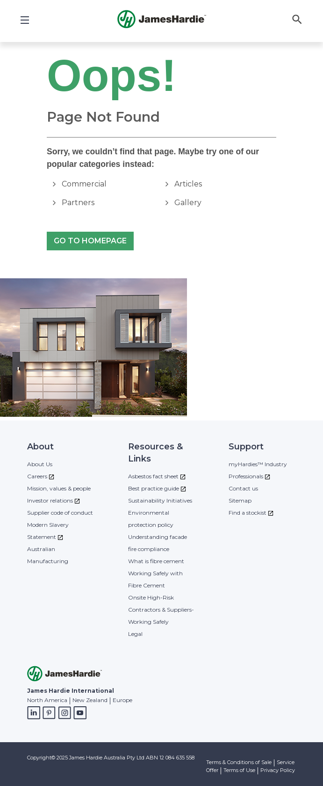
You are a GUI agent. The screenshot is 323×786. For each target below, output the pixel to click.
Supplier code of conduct (60, 512)
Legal (135, 633)
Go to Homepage (90, 241)
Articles (188, 183)
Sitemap (240, 500)
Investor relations (50, 500)
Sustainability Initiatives (160, 500)
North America (47, 699)
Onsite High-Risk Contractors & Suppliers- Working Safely (161, 609)
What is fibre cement (156, 561)
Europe (122, 699)
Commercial (84, 183)
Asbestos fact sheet (153, 476)
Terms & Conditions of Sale (239, 762)
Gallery (187, 202)
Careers (37, 476)
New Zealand (90, 699)
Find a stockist (247, 512)
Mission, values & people (59, 488)
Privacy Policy (277, 770)
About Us (39, 464)
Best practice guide (153, 488)
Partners (78, 202)
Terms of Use (239, 770)
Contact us (243, 488)
